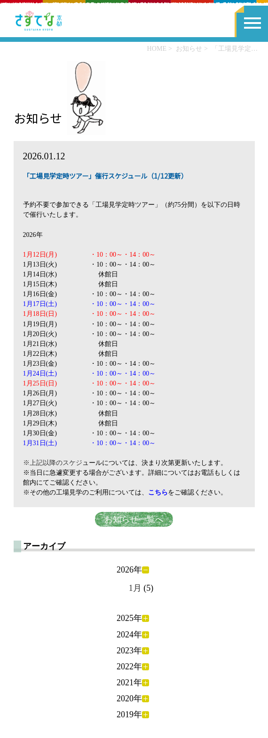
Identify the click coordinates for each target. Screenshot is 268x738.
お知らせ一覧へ (134, 519)
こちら (158, 492)
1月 (135, 588)
